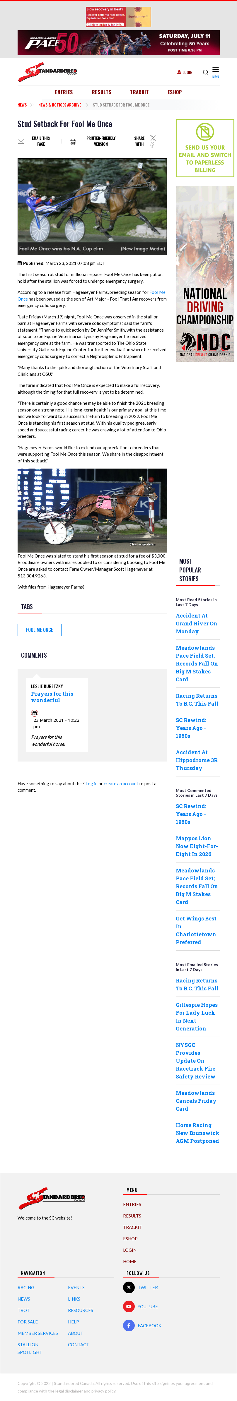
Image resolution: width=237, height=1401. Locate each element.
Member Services (38, 1333)
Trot (24, 1310)
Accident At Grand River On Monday (196, 623)
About (75, 1333)
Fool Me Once (39, 629)
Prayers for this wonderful (52, 697)
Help (73, 1321)
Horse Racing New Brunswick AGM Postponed (197, 1133)
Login (187, 72)
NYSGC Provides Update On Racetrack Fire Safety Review (196, 1060)
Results (102, 92)
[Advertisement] (199, 458)
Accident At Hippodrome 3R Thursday (197, 760)
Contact (78, 1344)
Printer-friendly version (100, 141)
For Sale (28, 1321)
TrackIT (139, 92)
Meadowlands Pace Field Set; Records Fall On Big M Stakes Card (197, 663)
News (22, 105)
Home (130, 1261)
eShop (175, 92)
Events (76, 1287)
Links (74, 1298)
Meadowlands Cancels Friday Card (196, 1100)
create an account (121, 783)
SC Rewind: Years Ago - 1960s (191, 727)
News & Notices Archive (59, 105)
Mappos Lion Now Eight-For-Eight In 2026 (197, 846)
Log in (92, 783)
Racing (26, 1287)
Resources (80, 1310)
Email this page (41, 141)
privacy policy (103, 1390)
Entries (64, 92)
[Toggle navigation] (215, 72)
